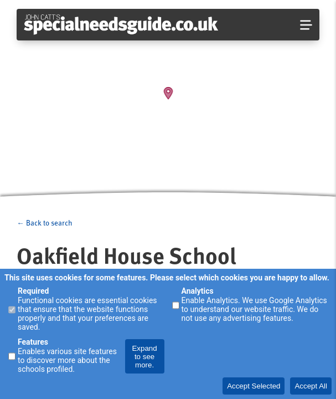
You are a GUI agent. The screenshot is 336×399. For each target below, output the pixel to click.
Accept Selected (253, 386)
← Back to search (44, 222)
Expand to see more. (144, 356)
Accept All (310, 386)
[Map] (168, 100)
